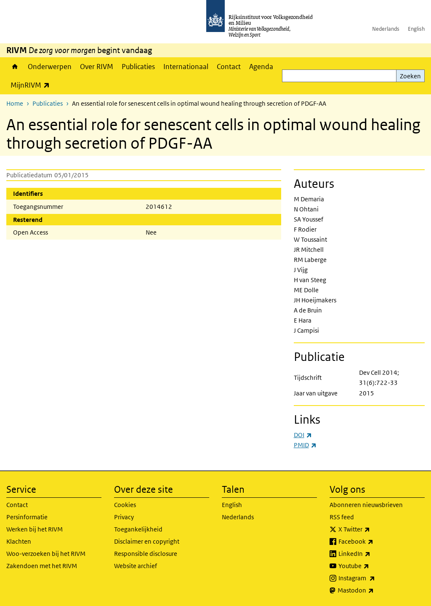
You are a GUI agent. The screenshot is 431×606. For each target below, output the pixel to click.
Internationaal (185, 66)
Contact (229, 66)
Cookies (125, 505)
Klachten (18, 541)
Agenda (261, 66)
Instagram (375, 578)
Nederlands (385, 28)
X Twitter (372, 529)
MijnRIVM (32, 85)
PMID (305, 445)
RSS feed (342, 517)
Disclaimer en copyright (146, 541)
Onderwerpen (50, 66)
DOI (303, 435)
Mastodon (374, 590)
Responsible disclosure (145, 554)
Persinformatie (27, 517)
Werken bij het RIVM (34, 529)
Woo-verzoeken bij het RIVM (45, 554)
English (416, 28)
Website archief (135, 566)
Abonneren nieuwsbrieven (366, 505)
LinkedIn (372, 554)
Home (15, 66)
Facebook (374, 542)
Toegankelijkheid (138, 529)
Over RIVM (96, 66)
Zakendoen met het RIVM (41, 566)
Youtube (372, 566)
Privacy (124, 517)
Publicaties (138, 66)
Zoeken (410, 76)
